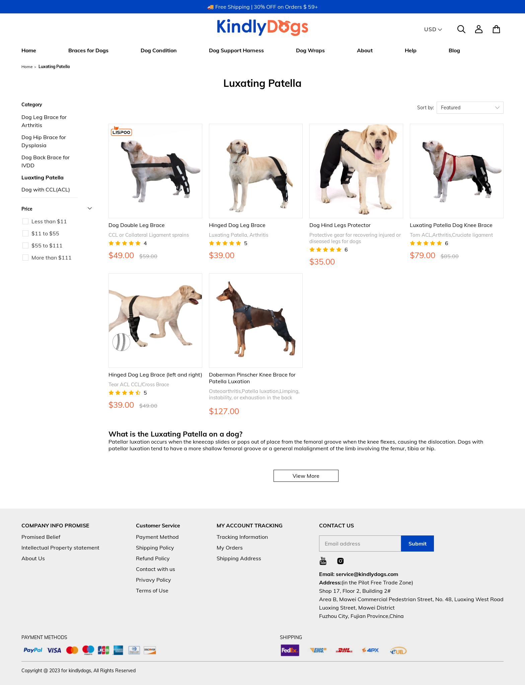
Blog (454, 50)
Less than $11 (49, 221)
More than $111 (51, 257)
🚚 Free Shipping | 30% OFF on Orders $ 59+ (262, 6)
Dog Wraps (310, 50)
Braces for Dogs (88, 50)
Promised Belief (40, 536)
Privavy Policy (153, 579)
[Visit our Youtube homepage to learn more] (323, 561)
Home (28, 50)
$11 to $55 (45, 233)
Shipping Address (239, 558)
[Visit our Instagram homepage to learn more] (340, 561)
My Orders (230, 547)
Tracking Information (242, 536)
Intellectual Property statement (60, 547)
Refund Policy (153, 558)
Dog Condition (159, 50)
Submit (417, 543)
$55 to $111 (47, 245)
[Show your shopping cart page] (495, 29)
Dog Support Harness (236, 50)
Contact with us (155, 569)
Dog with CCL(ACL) (45, 189)
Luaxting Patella (42, 177)
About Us (33, 558)
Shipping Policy (155, 547)
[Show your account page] (478, 29)
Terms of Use (152, 590)
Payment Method (157, 536)
